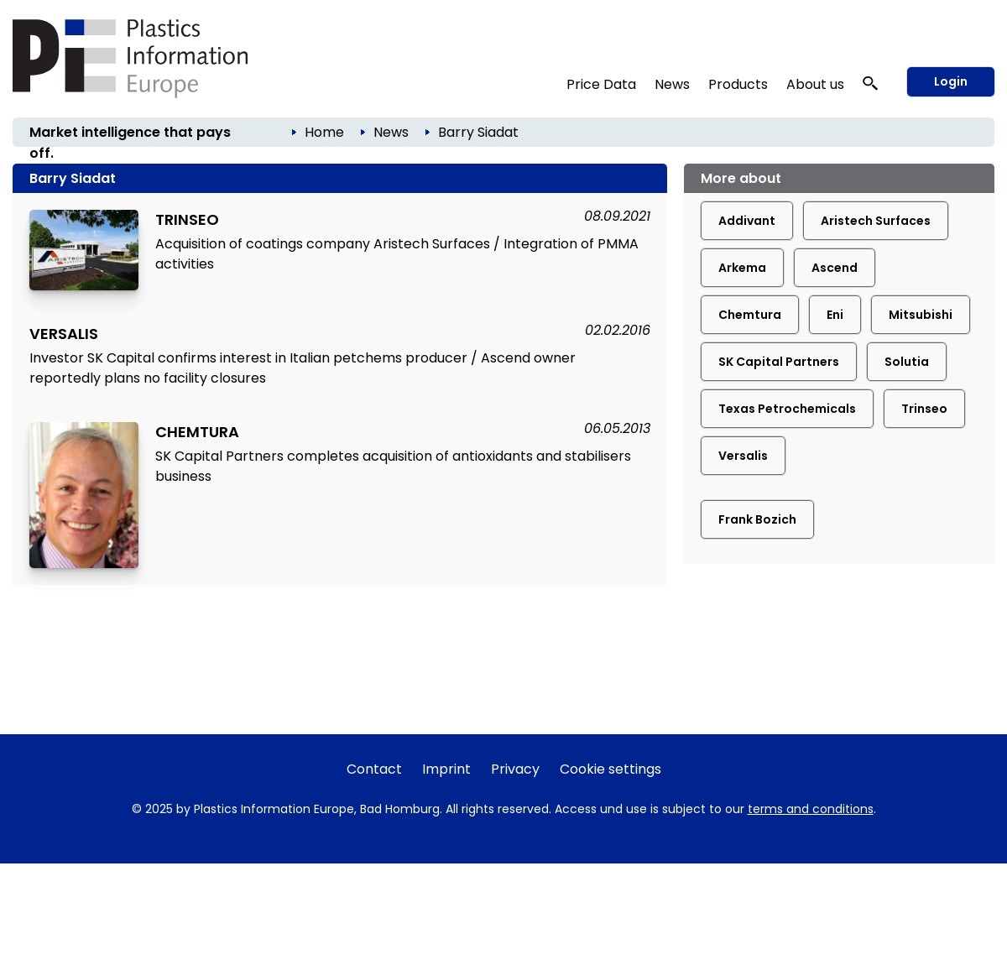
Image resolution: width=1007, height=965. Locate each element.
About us (815, 84)
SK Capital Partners (778, 361)
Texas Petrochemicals (787, 408)
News (672, 84)
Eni (835, 314)
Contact (374, 769)
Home (324, 132)
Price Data (601, 84)
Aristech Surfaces (876, 220)
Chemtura (749, 314)
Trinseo (924, 408)
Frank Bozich (757, 519)
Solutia (906, 361)
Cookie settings (610, 769)
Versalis (743, 455)
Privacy (515, 769)
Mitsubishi (920, 314)
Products (738, 84)
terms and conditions (811, 809)
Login (951, 81)
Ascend (834, 267)
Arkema (742, 267)
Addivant (746, 220)
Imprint (446, 769)
